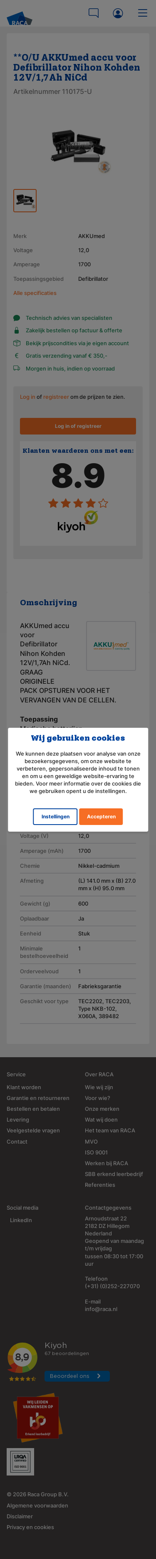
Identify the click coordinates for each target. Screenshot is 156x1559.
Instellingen (55, 816)
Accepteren (101, 816)
